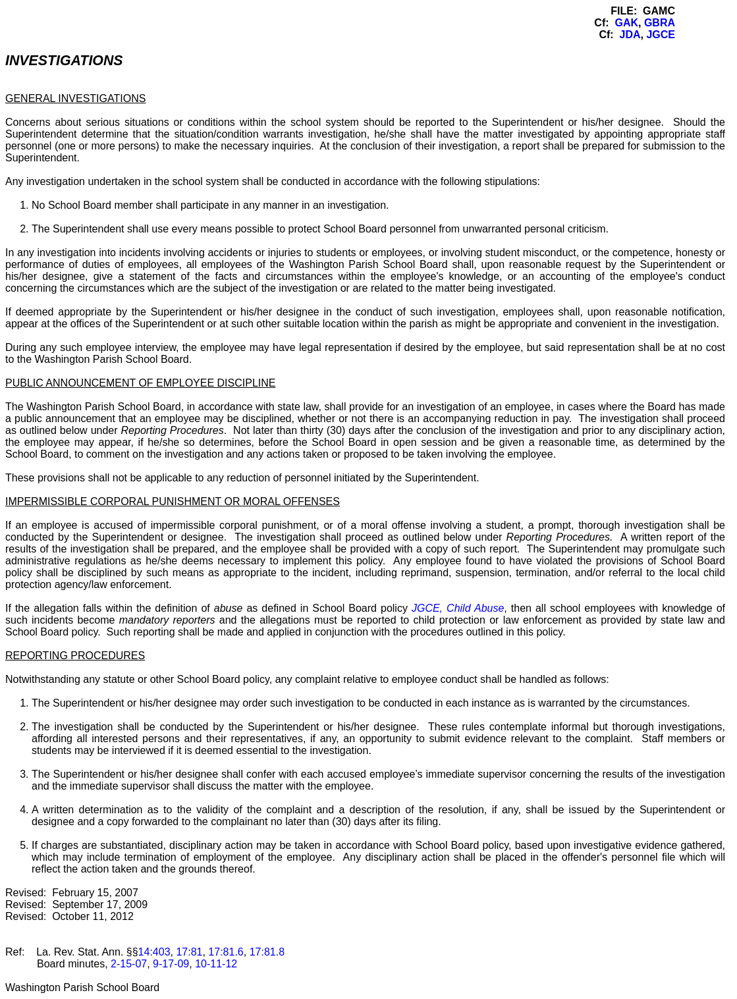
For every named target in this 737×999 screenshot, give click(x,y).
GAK (626, 22)
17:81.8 (267, 952)
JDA (630, 34)
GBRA (659, 22)
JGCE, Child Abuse (458, 608)
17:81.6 (225, 952)
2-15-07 (129, 963)
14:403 (154, 952)
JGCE (660, 34)
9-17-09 (171, 963)
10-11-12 (216, 963)
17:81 (189, 952)
